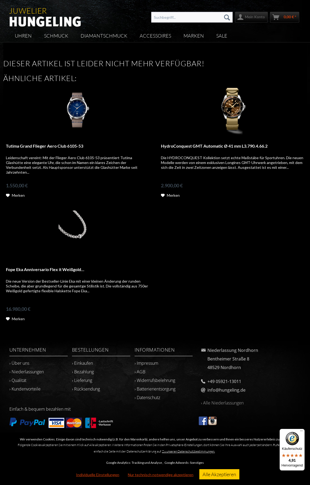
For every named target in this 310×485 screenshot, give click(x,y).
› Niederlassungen (26, 372)
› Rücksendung (86, 389)
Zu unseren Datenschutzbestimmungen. (188, 451)
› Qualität (17, 380)
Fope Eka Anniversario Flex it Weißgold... (45, 269)
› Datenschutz (147, 397)
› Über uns (19, 363)
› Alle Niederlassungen (222, 403)
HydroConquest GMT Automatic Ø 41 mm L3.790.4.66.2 (214, 145)
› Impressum (146, 363)
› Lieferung (82, 380)
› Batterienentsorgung (155, 389)
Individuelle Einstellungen (97, 474)
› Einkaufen (82, 363)
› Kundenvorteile (25, 389)
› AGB (140, 372)
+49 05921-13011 (224, 381)
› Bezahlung (83, 372)
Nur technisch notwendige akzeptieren (160, 474)
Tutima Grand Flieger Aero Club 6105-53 (44, 145)
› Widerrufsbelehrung (155, 380)
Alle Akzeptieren (219, 474)
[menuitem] (192, 17)
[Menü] (301, 432)
